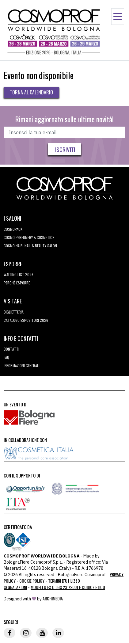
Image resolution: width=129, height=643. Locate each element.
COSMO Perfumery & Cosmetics (29, 237)
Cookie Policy (31, 580)
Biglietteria (14, 311)
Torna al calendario (31, 92)
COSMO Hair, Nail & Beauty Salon (30, 245)
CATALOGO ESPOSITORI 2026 (26, 320)
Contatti (11, 349)
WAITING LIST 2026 (18, 274)
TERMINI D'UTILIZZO (64, 580)
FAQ (6, 357)
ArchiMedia (53, 598)
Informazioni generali (22, 365)
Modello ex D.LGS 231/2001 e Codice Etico (68, 587)
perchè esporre (17, 282)
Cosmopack (13, 229)
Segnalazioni (15, 587)
